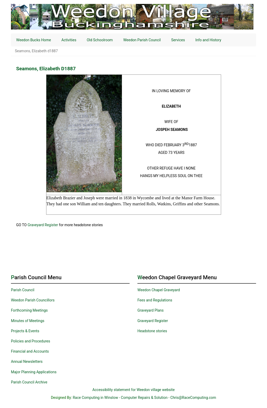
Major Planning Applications (34, 372)
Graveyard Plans (150, 310)
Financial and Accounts (30, 351)
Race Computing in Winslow (95, 397)
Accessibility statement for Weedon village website (133, 390)
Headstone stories (152, 331)
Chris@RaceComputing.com (193, 397)
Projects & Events (25, 331)
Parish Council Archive (29, 382)
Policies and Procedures (30, 341)
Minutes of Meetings (27, 321)
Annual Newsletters (27, 361)
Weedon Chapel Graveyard (158, 290)
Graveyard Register (43, 225)
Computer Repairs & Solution (144, 397)
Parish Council (22, 290)
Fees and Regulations (154, 300)
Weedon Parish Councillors (32, 300)
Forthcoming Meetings (29, 310)
